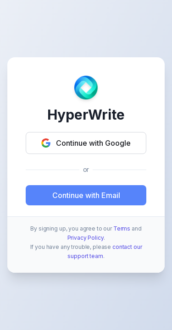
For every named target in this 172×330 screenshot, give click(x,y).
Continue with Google (86, 143)
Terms (121, 228)
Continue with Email (86, 195)
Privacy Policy (85, 237)
